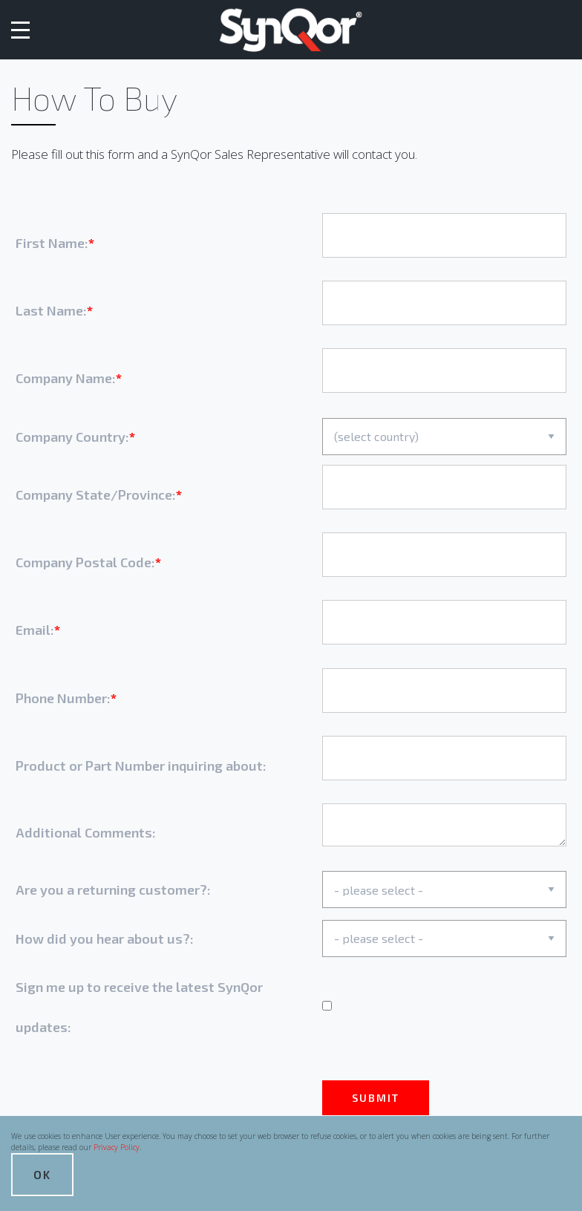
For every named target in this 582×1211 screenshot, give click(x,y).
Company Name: (66, 378)
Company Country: (72, 436)
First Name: (52, 243)
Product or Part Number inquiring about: (141, 765)
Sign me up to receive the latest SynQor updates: (139, 1007)
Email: (35, 629)
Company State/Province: (96, 494)
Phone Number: (63, 698)
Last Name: (51, 310)
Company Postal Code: (85, 562)
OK (42, 1174)
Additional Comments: (86, 832)
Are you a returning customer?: (113, 889)
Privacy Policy (117, 1147)
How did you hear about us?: (105, 938)
